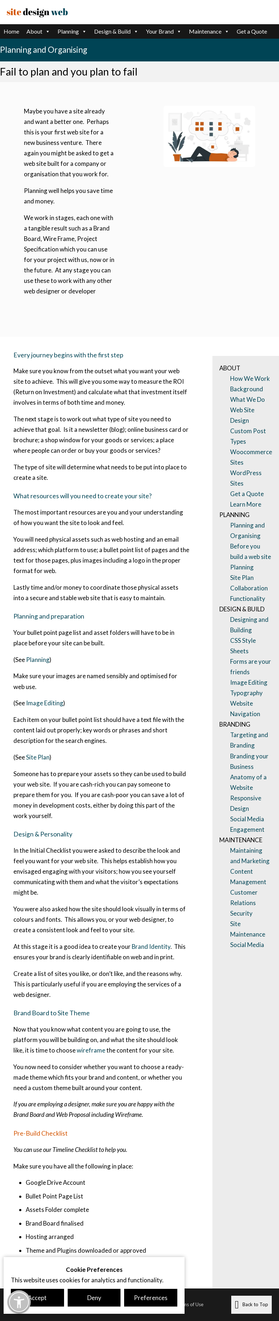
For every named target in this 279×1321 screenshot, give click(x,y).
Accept (37, 1297)
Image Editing (44, 703)
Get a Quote (252, 31)
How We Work (250, 378)
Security (241, 913)
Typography (246, 693)
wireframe (91, 1050)
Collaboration (249, 588)
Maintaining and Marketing (250, 856)
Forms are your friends (250, 667)
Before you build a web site (250, 551)
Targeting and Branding (249, 740)
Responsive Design (245, 803)
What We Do (247, 399)
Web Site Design (242, 415)
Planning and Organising (247, 530)
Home (11, 31)
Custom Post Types (248, 436)
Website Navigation (245, 709)
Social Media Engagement (247, 824)
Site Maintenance (247, 929)
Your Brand (164, 31)
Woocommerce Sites (251, 457)
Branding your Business (249, 761)
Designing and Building (249, 625)
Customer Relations (244, 897)
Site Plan (37, 757)
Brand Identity (151, 946)
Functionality (247, 598)
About (38, 31)
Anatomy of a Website (248, 782)
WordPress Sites (246, 478)
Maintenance (209, 31)
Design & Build (116, 31)
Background (246, 389)
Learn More (245, 504)
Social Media (247, 944)
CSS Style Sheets (243, 646)
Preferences (151, 1297)
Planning (72, 31)
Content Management (248, 877)
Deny (94, 1297)
